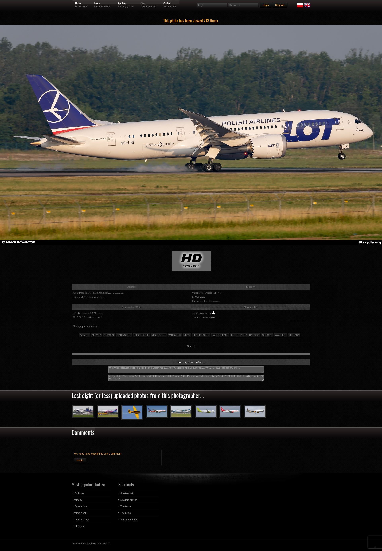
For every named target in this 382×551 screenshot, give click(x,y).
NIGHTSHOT (158, 335)
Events (97, 3)
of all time (79, 493)
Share (190, 346)
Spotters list (126, 493)
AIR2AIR (96, 335)
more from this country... (209, 301)
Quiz (143, 3)
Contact (167, 3)
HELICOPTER (239, 335)
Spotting (122, 3)
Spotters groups (128, 500)
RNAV (186, 335)
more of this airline (115, 293)
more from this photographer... (204, 317)
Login (80, 460)
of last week (80, 513)
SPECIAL (267, 335)
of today (78, 500)
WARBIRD (280, 335)
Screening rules (128, 519)
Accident (84, 335)
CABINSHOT (124, 335)
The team (125, 506)
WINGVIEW (174, 335)
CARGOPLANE (220, 335)
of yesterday (80, 506)
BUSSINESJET (201, 335)
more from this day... (94, 317)
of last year (79, 526)
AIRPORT (108, 335)
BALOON (254, 335)
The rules (125, 513)
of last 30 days (81, 519)
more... (103, 297)
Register (279, 5)
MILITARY (294, 335)
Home (78, 3)
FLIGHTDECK (141, 335)
